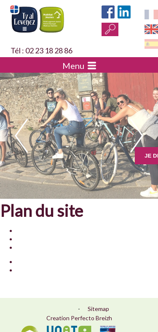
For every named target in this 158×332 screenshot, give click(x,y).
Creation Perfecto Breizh (79, 317)
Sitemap (98, 308)
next (136, 136)
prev (21, 136)
